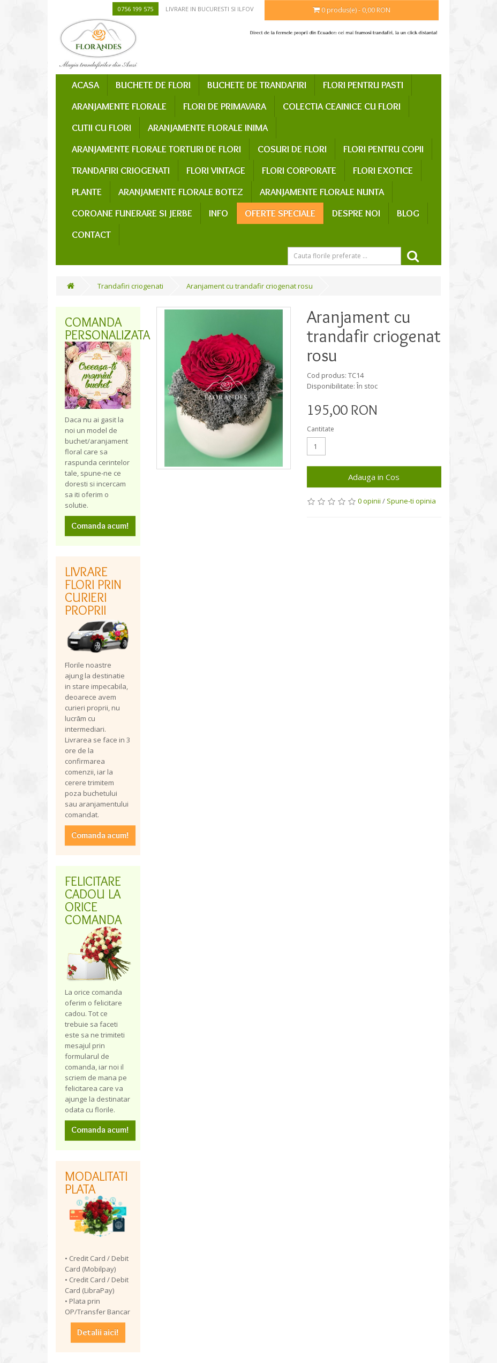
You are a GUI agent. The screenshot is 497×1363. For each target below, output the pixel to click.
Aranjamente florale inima (208, 128)
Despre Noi (356, 213)
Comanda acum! (100, 526)
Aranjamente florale (119, 106)
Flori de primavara (224, 106)
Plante (87, 192)
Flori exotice (383, 170)
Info (218, 213)
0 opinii (369, 501)
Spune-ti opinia (411, 501)
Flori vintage (215, 170)
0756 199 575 (135, 9)
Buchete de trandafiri (256, 85)
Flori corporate (299, 170)
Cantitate (320, 428)
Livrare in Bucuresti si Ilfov (209, 9)
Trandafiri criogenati (121, 170)
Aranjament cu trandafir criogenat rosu (249, 286)
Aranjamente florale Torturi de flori (156, 149)
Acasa (85, 85)
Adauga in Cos (374, 476)
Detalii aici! (98, 1332)
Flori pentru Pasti (363, 85)
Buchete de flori (153, 85)
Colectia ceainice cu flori (342, 106)
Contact (91, 235)
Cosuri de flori (292, 149)
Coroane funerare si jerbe (132, 213)
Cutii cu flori (101, 128)
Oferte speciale (280, 213)
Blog (408, 213)
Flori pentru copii (383, 149)
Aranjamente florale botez (180, 192)
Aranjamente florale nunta (322, 192)
